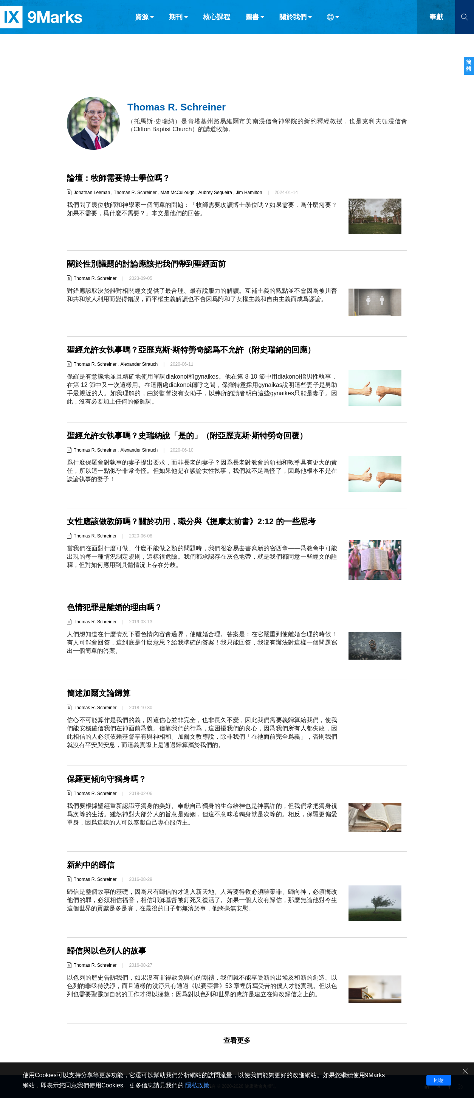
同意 (439, 1080)
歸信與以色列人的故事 (108, 950)
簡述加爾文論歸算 (100, 693)
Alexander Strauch (139, 364)
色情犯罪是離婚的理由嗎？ (117, 607)
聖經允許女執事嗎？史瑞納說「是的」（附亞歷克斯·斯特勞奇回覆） (193, 435)
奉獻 (436, 22)
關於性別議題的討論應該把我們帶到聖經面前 (150, 264)
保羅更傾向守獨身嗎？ (108, 779)
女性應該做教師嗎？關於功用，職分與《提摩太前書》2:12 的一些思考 (197, 521)
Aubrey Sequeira (215, 192)
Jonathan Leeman (92, 192)
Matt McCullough (177, 192)
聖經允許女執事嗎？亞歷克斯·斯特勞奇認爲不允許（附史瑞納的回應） (197, 349)
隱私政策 (197, 1085)
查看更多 (237, 1040)
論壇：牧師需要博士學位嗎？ (121, 178)
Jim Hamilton (249, 192)
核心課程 (216, 22)
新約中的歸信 (92, 865)
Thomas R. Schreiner (135, 192)
